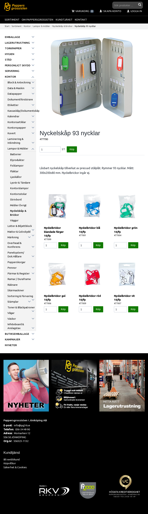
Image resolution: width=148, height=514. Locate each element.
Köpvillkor (9, 463)
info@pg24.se (22, 425)
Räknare (12, 284)
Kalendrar (13, 116)
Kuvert (11, 133)
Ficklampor (16, 165)
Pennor (12, 267)
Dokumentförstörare (20, 99)
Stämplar (12, 301)
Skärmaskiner (15, 290)
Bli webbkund (11, 459)
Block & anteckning (19, 82)
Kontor (27, 26)
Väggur (14, 220)
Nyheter (11, 345)
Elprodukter (17, 160)
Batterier (15, 154)
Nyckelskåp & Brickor (62, 26)
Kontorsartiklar (16, 122)
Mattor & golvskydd (18, 231)
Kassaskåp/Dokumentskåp (21, 110)
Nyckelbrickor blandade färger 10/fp (54, 231)
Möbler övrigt (18, 205)
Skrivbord (16, 199)
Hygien (9, 54)
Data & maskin (15, 88)
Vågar (10, 312)
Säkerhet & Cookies (15, 467)
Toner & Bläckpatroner (21, 307)
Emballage (12, 36)
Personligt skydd (17, 65)
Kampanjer (12, 339)
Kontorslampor (19, 188)
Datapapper (14, 93)
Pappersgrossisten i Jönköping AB (25, 420)
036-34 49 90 (22, 429)
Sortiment (12, 19)
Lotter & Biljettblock (19, 225)
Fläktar (14, 171)
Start (7, 26)
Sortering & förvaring (20, 296)
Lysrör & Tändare (20, 182)
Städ (8, 59)
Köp (71, 149)
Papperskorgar (16, 262)
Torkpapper (13, 48)
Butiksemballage (17, 333)
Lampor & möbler (41, 26)
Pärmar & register (18, 273)
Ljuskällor (16, 176)
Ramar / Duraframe (19, 279)
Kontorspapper (16, 127)
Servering (12, 70)
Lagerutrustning (17, 42)
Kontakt (81, 19)
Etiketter (12, 105)
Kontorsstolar (18, 193)
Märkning (13, 237)
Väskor (11, 318)
